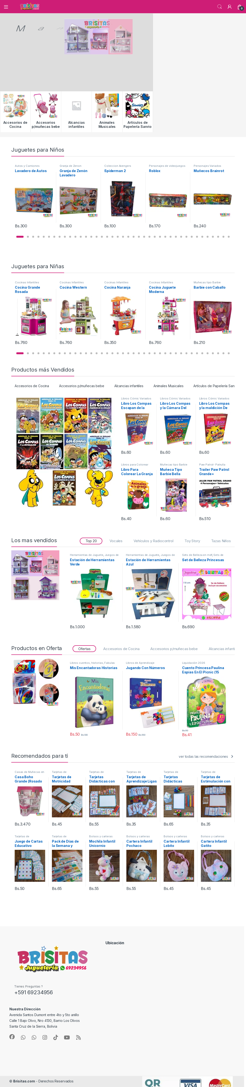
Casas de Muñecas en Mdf (29, 773)
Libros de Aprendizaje (140, 663)
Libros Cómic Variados (136, 398)
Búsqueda (219, 6)
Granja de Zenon (70, 166)
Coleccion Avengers (117, 166)
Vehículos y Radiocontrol (153, 541)
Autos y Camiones (27, 166)
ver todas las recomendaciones (203, 756)
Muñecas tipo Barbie (207, 282)
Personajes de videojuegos (167, 166)
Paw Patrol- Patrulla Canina (212, 466)
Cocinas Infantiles (27, 282)
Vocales (116, 541)
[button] (20, 237)
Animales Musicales (168, 386)
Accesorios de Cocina (32, 386)
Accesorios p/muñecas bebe (81, 386)
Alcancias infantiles (128, 386)
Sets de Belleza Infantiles (203, 556)
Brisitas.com (24, 1081)
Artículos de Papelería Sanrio (215, 386)
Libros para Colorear (134, 464)
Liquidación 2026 (193, 663)
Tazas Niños (221, 541)
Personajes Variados (207, 166)
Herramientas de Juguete (86, 555)
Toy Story (192, 541)
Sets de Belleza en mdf (197, 555)
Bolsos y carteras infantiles (101, 838)
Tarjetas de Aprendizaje (59, 773)
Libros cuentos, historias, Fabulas (92, 663)
